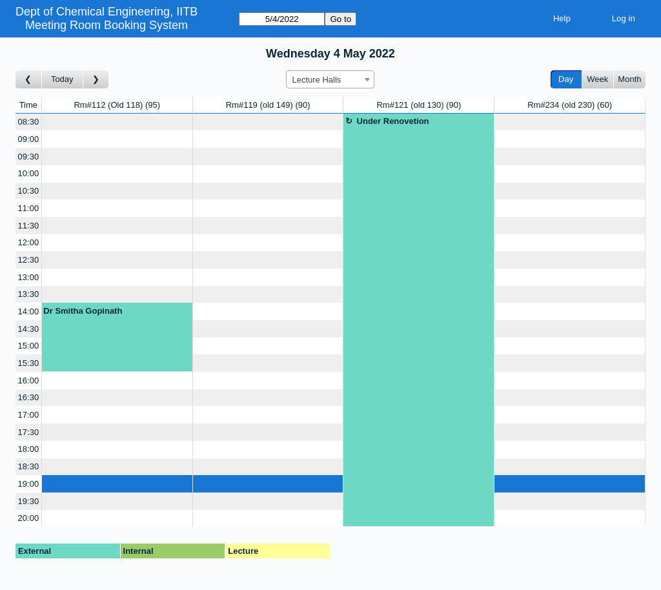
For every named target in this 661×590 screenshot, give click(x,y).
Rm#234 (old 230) (569, 105)
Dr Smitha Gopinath (82, 311)
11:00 (28, 208)
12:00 (28, 242)
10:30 (28, 191)
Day (565, 79)
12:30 (28, 260)
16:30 (28, 397)
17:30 (28, 432)
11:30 (28, 225)
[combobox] (330, 79)
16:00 (28, 380)
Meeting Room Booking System (106, 25)
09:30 (28, 156)
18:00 (28, 449)
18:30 (28, 466)
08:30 (28, 122)
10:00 (28, 173)
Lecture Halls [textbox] (316, 80)
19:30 (28, 501)
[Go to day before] (28, 79)
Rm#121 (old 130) (418, 105)
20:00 (28, 518)
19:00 (28, 484)
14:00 (28, 311)
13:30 (28, 294)
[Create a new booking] (117, 122)
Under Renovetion (393, 121)
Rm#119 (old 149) (268, 105)
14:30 (28, 329)
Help (562, 18)
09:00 (28, 139)
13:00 (28, 277)
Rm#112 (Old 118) (117, 105)
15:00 (28, 346)
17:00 (28, 415)
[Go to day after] (96, 79)
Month (629, 79)
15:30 (28, 363)
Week (597, 79)
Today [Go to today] (62, 79)
